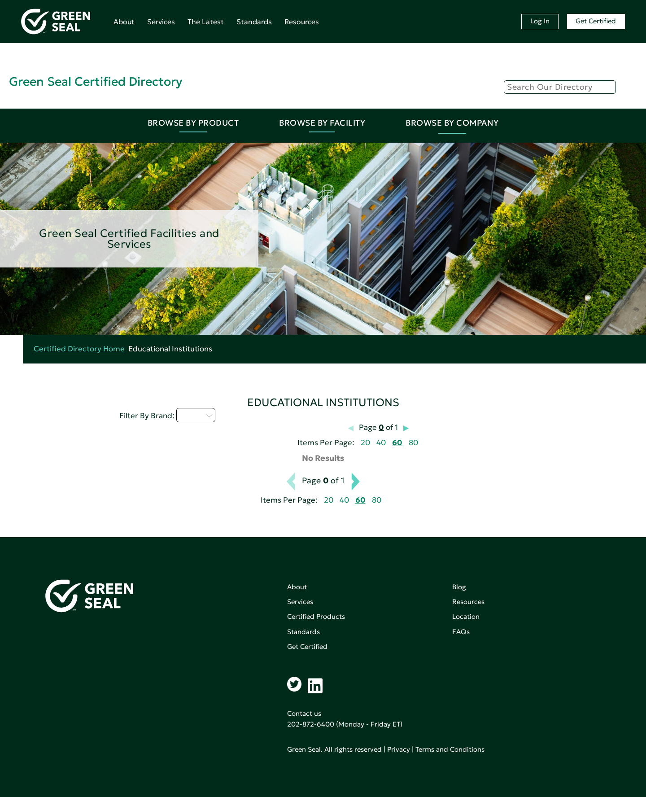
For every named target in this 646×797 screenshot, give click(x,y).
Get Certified (596, 21)
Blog (459, 586)
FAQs (461, 631)
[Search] (560, 87)
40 (381, 442)
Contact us (304, 713)
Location (466, 616)
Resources (301, 21)
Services (161, 21)
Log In (540, 21)
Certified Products (316, 616)
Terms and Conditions (449, 749)
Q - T (196, 415)
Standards (254, 21)
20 (365, 442)
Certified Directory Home (79, 349)
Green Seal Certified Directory (95, 81)
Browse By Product (193, 123)
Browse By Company (452, 123)
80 (413, 442)
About (124, 21)
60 (397, 442)
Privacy (398, 749)
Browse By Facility (322, 123)
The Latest (206, 21)
